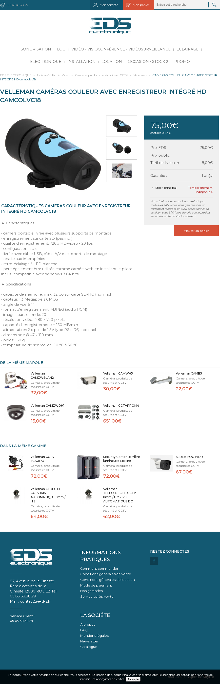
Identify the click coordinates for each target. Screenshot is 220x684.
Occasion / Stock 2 (148, 61)
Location (111, 61)
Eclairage (188, 49)
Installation (81, 61)
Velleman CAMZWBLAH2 (42, 375)
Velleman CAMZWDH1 (47, 405)
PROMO (182, 61)
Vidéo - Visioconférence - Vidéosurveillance (121, 49)
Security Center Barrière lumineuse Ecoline (121, 459)
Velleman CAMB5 (189, 373)
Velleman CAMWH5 (118, 373)
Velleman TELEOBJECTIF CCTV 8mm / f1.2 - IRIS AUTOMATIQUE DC (119, 495)
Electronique (45, 61)
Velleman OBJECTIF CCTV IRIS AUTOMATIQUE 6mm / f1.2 (48, 495)
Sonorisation (36, 49)
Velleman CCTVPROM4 (121, 405)
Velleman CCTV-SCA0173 (43, 459)
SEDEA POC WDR (189, 457)
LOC (61, 49)
